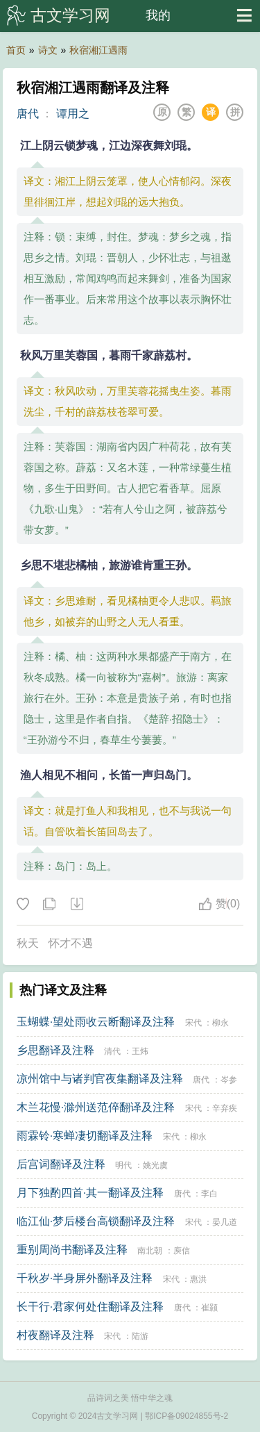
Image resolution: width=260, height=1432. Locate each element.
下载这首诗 (76, 905)
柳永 (220, 1023)
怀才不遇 (71, 943)
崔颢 (209, 1307)
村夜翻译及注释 (55, 1335)
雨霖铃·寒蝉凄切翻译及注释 (85, 1136)
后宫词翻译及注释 (61, 1164)
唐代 (28, 114)
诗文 (48, 50)
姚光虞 (155, 1165)
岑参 (228, 1080)
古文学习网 (70, 15)
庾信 (181, 1251)
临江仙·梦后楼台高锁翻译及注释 (96, 1221)
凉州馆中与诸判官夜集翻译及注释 (100, 1079)
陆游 (140, 1336)
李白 (209, 1194)
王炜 (140, 1051)
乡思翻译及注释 (55, 1050)
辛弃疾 (224, 1108)
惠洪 (198, 1279)
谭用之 (72, 114)
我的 (158, 15)
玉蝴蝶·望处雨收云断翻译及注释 (96, 1022)
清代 (112, 1051)
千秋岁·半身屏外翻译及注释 (85, 1278)
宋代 (193, 1023)
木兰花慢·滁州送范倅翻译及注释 (96, 1107)
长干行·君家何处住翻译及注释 (90, 1306)
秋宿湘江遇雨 (98, 50)
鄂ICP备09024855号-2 (186, 1416)
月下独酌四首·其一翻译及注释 (90, 1193)
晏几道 (224, 1222)
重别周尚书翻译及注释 (72, 1250)
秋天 (28, 943)
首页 (16, 50)
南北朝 (149, 1251)
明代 (123, 1165)
